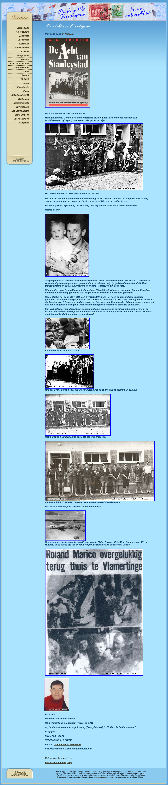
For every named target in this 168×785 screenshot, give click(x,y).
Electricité (24, 44)
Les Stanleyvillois (20, 111)
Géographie (23, 55)
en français (67, 34)
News (26, 83)
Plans (26, 91)
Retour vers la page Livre (58, 758)
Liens (26, 71)
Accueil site (23, 28)
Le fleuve (24, 51)
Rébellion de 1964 (20, 95)
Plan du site (23, 87)
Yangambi (24, 123)
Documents (23, 40)
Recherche (23, 99)
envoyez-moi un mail (105, 777)
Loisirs (25, 75)
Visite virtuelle (22, 115)
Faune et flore (22, 48)
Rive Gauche (22, 107)
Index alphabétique (19, 63)
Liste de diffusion (20, 161)
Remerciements (21, 103)
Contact (20, 159)
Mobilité (25, 79)
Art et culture (22, 32)
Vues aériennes (21, 119)
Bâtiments (24, 36)
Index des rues (21, 67)
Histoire (25, 59)
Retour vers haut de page (58, 762)
